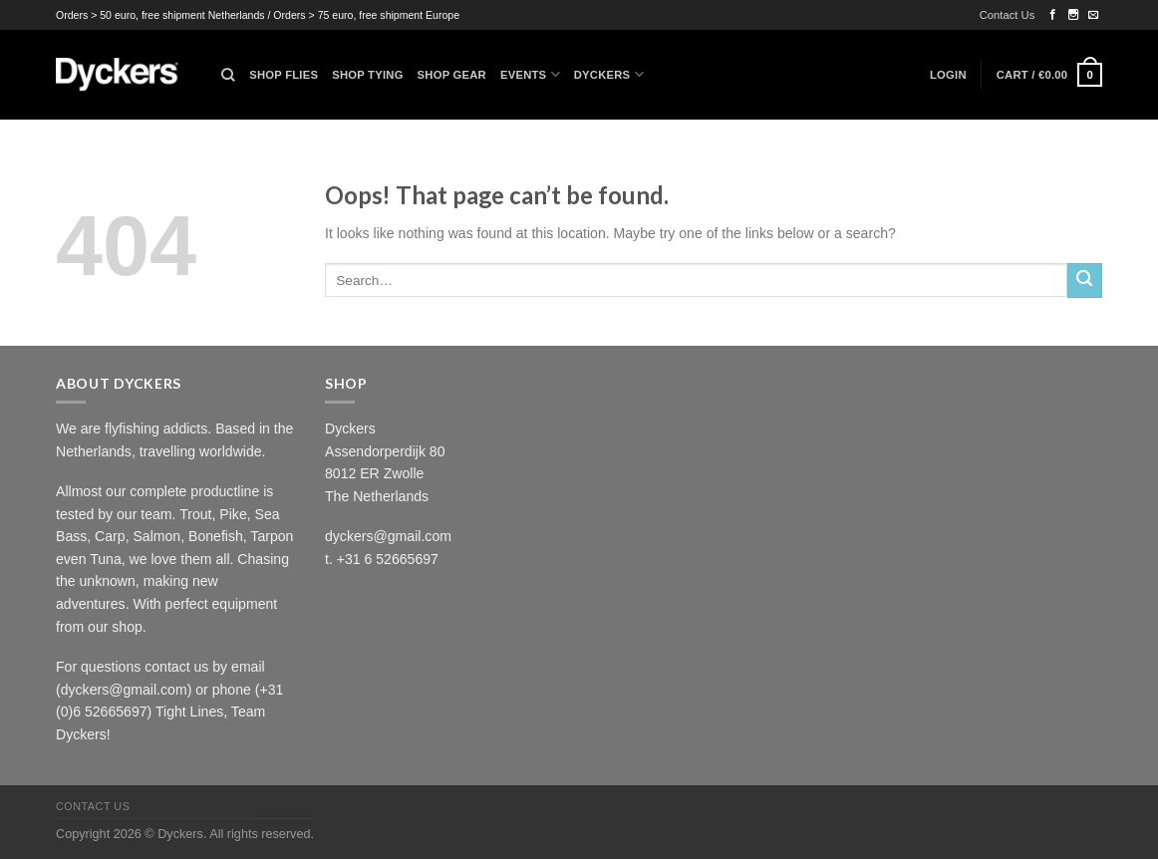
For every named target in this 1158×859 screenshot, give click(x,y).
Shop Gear (452, 75)
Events (530, 74)
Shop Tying (367, 75)
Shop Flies (283, 75)
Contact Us (1007, 15)
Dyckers (609, 74)
